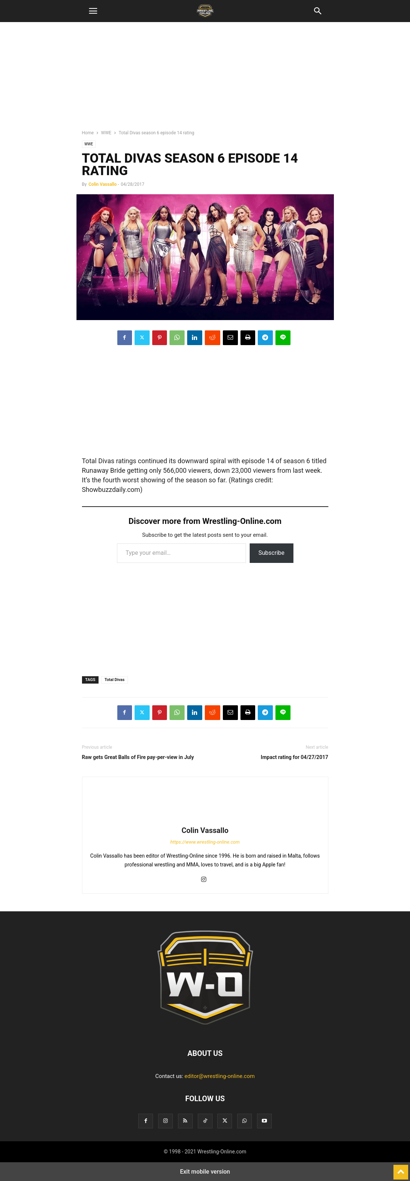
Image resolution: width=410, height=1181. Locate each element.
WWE (106, 132)
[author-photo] (205, 820)
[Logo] (205, 1031)
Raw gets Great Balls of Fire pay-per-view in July (138, 757)
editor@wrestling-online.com (220, 1076)
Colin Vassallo (103, 184)
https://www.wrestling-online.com (205, 842)
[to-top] (400, 1169)
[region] (205, 79)
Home (88, 132)
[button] (93, 11)
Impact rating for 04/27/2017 (294, 757)
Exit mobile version (205, 1171)
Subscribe (272, 552)
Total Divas (114, 679)
